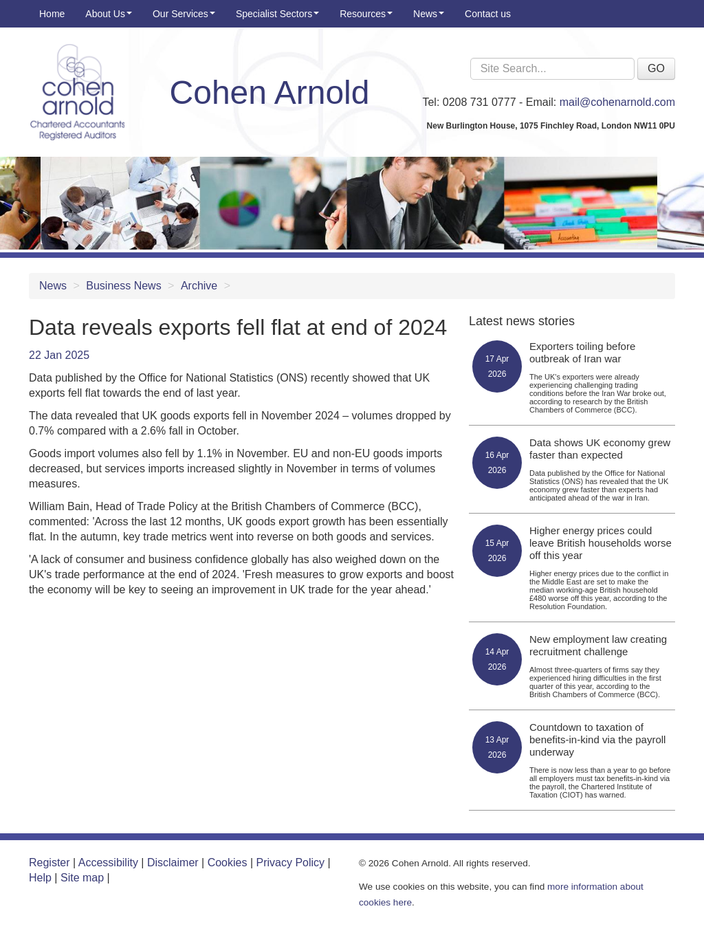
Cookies (228, 862)
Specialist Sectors (277, 13)
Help (40, 877)
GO (656, 68)
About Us (108, 13)
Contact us (488, 13)
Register (49, 862)
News (428, 13)
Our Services (184, 13)
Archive (199, 286)
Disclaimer (173, 862)
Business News (123, 286)
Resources (366, 13)
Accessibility (108, 862)
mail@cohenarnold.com (617, 102)
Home (52, 13)
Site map (82, 877)
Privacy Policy (290, 862)
